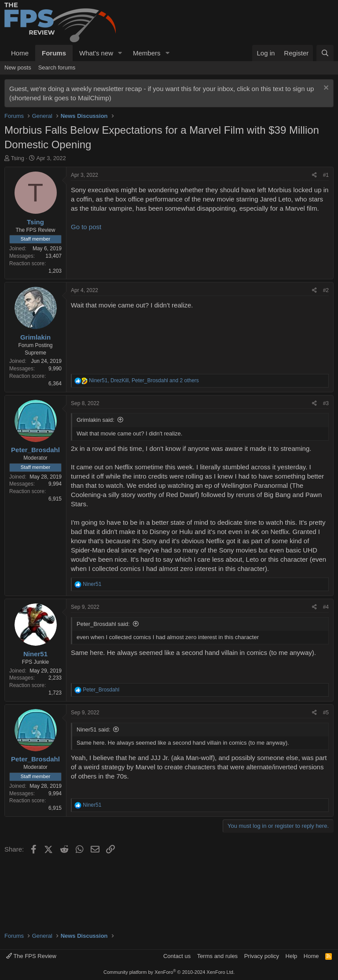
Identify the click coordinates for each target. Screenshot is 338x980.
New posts (17, 67)
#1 (326, 175)
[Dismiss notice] (325, 88)
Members (147, 53)
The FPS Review (31, 956)
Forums (54, 53)
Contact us (177, 956)
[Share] (314, 175)
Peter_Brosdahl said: (103, 624)
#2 (326, 290)
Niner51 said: (93, 729)
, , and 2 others (144, 380)
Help (292, 956)
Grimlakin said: (95, 420)
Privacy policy (261, 956)
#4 (326, 607)
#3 (326, 403)
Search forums (57, 67)
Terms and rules (217, 956)
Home (20, 53)
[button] (120, 53)
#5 (326, 712)
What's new (96, 53)
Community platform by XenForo (169, 972)
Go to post (86, 226)
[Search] (325, 53)
